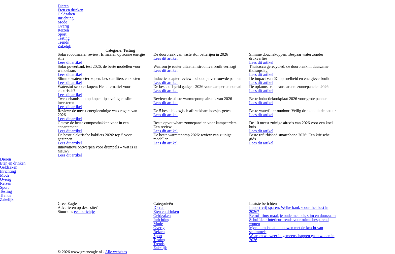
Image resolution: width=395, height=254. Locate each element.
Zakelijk (64, 46)
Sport (62, 34)
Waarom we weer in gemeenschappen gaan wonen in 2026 (292, 238)
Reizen (63, 30)
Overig (63, 26)
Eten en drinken (70, 10)
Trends (63, 42)
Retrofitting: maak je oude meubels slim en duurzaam (292, 215)
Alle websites (116, 252)
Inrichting (66, 18)
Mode (62, 22)
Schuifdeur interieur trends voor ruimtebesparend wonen (288, 221)
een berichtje (84, 211)
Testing (64, 38)
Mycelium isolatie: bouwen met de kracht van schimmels (286, 230)
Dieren (63, 6)
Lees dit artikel (70, 62)
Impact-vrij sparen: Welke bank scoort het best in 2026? (288, 209)
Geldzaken (66, 14)
